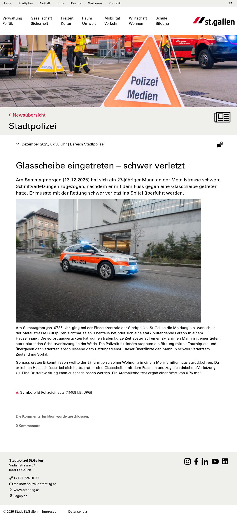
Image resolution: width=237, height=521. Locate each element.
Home (7, 3)
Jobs (60, 3)
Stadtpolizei (94, 144)
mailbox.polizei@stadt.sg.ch (32, 484)
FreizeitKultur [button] (67, 21)
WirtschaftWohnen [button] (138, 21)
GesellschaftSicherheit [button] (41, 21)
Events (76, 3)
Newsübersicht (29, 115)
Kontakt (114, 3)
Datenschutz (77, 511)
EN (231, 3)
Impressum (51, 511)
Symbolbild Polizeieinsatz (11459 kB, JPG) (56, 392)
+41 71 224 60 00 (24, 478)
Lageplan (18, 496)
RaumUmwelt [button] (89, 21)
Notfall (45, 3)
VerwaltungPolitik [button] (12, 21)
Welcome (95, 3)
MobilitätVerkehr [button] (112, 21)
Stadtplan (25, 3)
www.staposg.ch (24, 490)
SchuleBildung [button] (162, 21)
